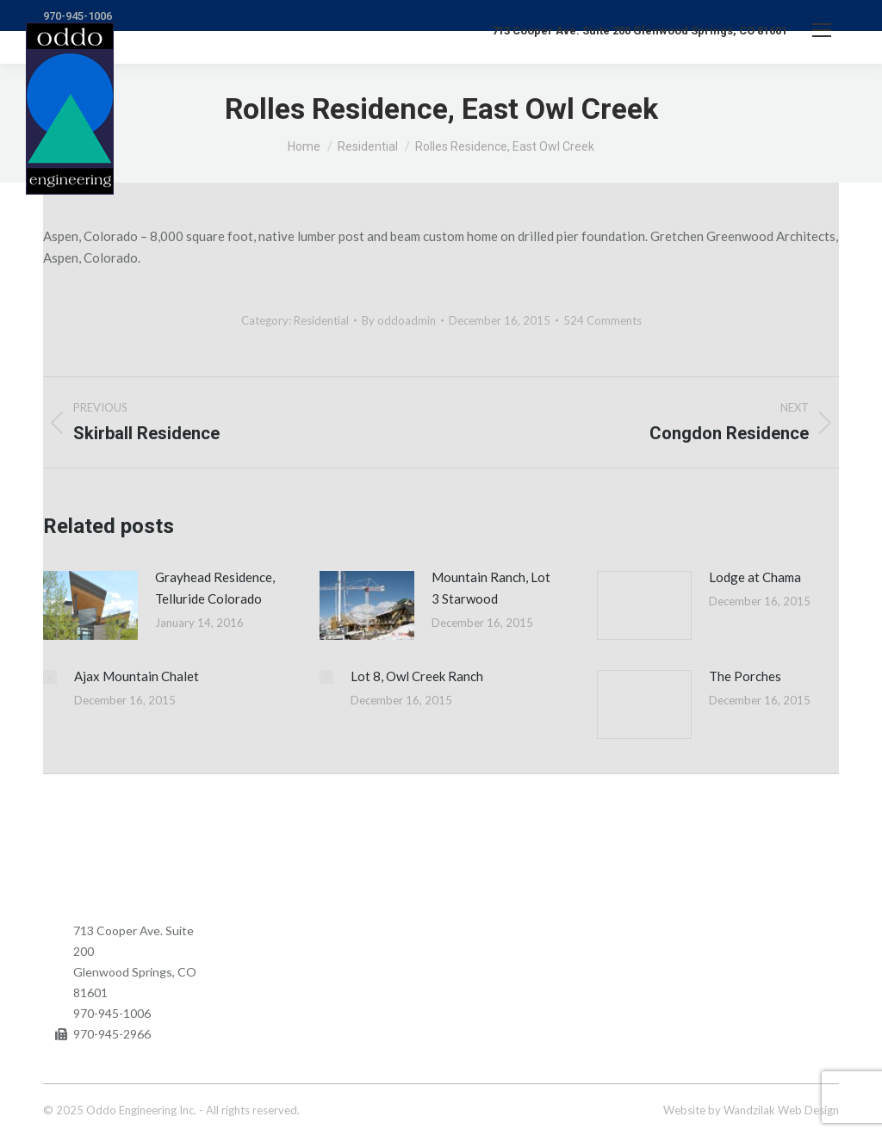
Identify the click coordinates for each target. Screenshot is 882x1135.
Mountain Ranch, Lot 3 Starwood (491, 587)
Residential (321, 320)
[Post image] (90, 605)
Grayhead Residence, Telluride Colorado (215, 587)
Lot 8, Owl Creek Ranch (417, 676)
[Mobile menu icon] (821, 30)
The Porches (745, 676)
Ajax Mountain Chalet (136, 676)
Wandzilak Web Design (781, 1110)
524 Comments (602, 320)
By (399, 320)
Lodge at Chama (755, 577)
